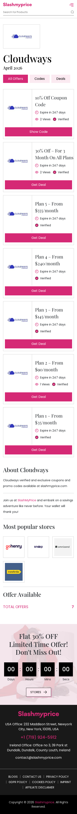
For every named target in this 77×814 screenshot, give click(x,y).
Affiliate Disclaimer (39, 787)
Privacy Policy (57, 776)
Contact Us (32, 776)
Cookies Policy (43, 782)
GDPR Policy (18, 782)
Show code (39, 131)
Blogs (13, 776)
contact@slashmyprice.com (38, 757)
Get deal (38, 184)
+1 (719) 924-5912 (38, 737)
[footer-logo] (38, 714)
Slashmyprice (44, 802)
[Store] (13, 547)
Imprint (65, 782)
